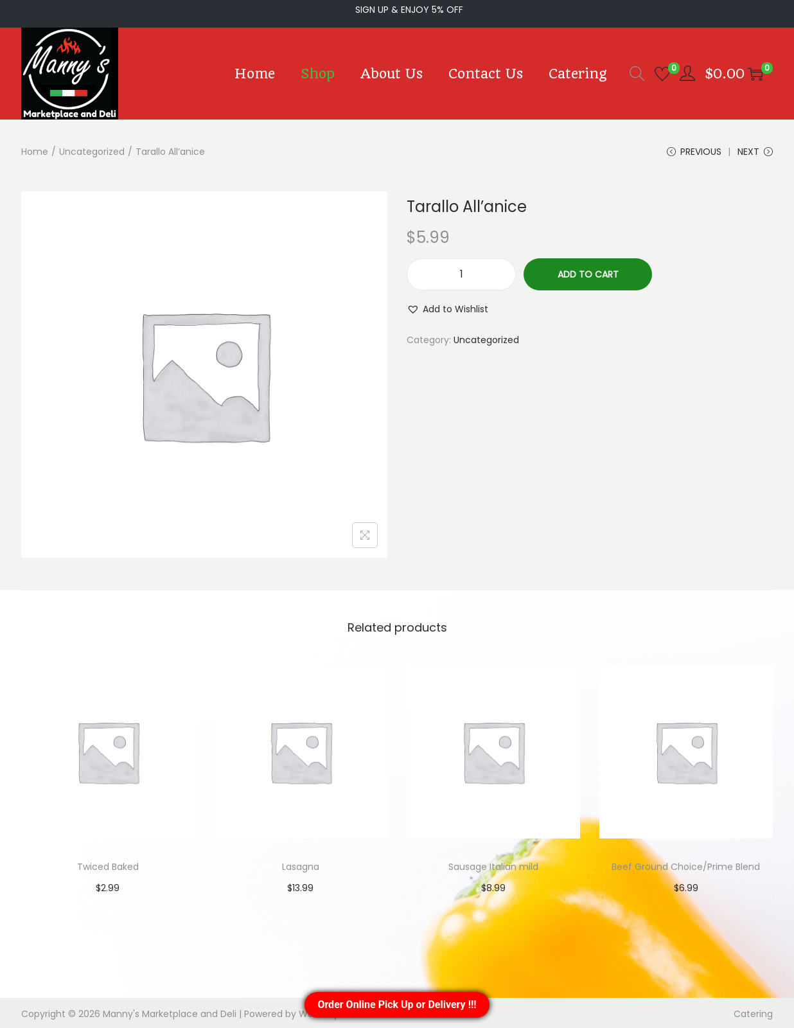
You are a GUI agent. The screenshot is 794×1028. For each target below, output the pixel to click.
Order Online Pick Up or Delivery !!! (396, 1004)
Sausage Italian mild (493, 864)
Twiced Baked (108, 864)
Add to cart (587, 272)
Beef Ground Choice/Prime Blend (686, 864)
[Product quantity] (461, 272)
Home (32, 148)
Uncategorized (78, 148)
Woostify (267, 1011)
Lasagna (301, 864)
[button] (443, 307)
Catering (757, 1011)
